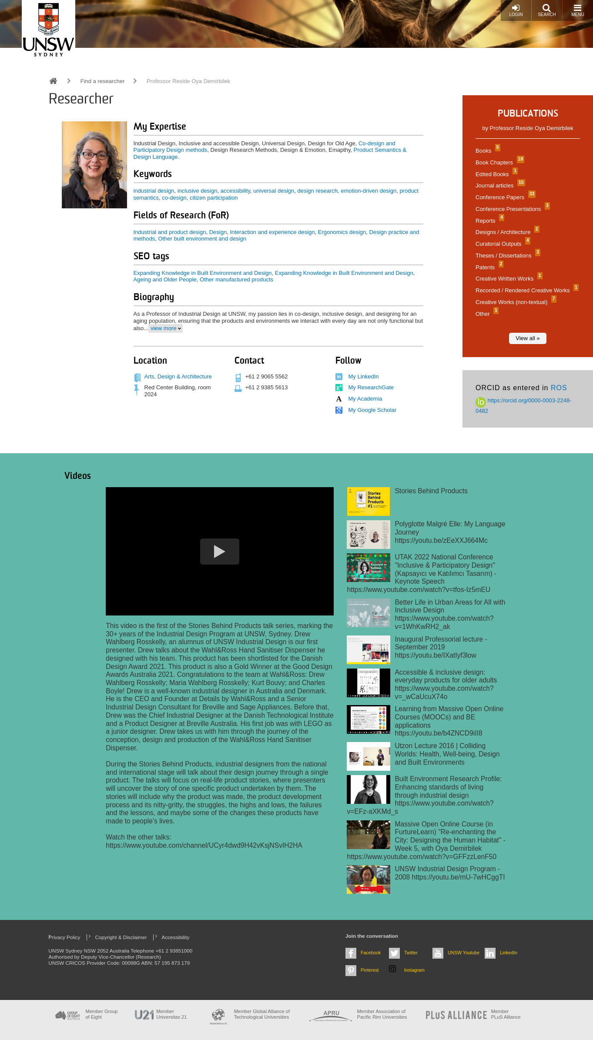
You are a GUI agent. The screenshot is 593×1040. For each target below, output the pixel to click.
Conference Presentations (512, 209)
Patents (488, 267)
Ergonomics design (342, 232)
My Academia (365, 398)
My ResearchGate (371, 387)
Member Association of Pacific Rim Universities (382, 1014)
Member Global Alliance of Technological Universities (262, 1014)
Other (486, 314)
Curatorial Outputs (502, 244)
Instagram (414, 970)
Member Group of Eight (102, 1014)
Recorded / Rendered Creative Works (526, 290)
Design (218, 232)
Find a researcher (102, 81)
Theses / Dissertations (507, 255)
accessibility (235, 190)
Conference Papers (504, 197)
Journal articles (499, 185)
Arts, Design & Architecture (178, 376)
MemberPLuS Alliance (506, 1014)
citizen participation (214, 197)
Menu (577, 10)
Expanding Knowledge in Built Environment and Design (203, 273)
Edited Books (496, 174)
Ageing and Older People (165, 279)
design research (318, 190)
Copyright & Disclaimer (121, 937)
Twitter (411, 952)
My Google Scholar (372, 410)
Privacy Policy (64, 937)
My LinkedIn (363, 376)
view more (163, 328)
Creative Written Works (508, 278)
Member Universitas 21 (172, 1014)
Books (487, 150)
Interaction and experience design (272, 232)
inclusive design (198, 190)
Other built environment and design (202, 238)
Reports (489, 220)
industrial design (154, 190)
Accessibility (176, 937)
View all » (527, 338)
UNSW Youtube (463, 952)
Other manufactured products (236, 279)
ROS (559, 387)
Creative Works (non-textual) (515, 302)
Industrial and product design (170, 232)
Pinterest (370, 970)
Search (547, 10)
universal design (273, 190)
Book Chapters (499, 162)
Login (516, 10)
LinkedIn (508, 952)
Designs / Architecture (506, 232)
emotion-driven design (368, 190)
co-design (174, 197)
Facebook (371, 952)
